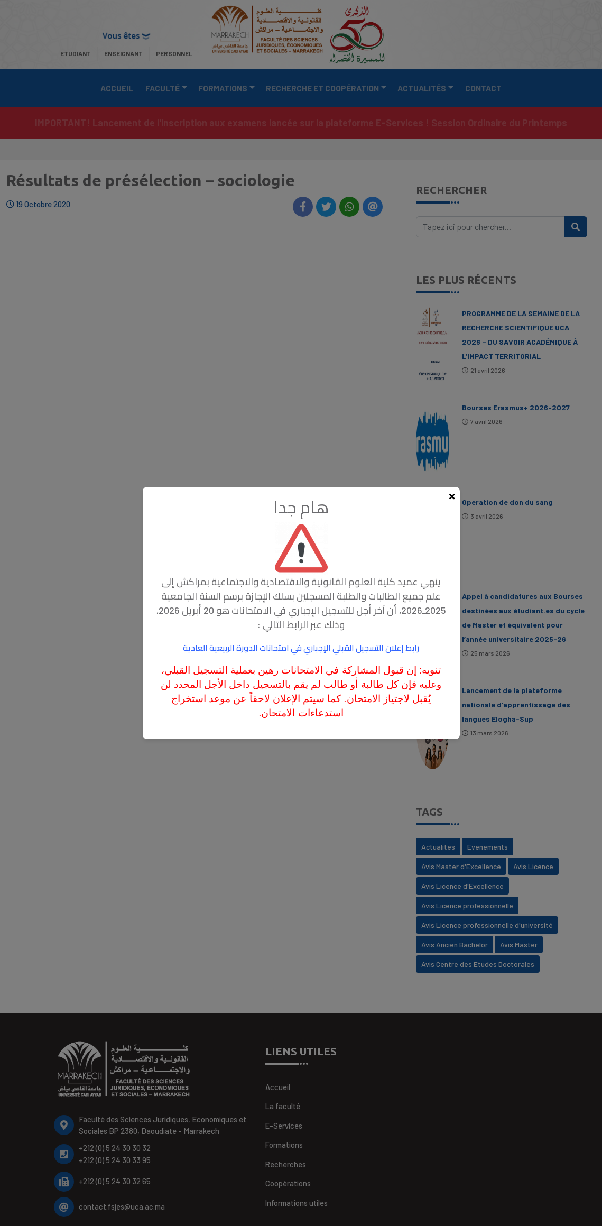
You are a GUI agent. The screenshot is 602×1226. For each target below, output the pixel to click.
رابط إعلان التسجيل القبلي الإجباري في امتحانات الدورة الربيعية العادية (301, 647)
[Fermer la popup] (452, 496)
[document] (301, 613)
